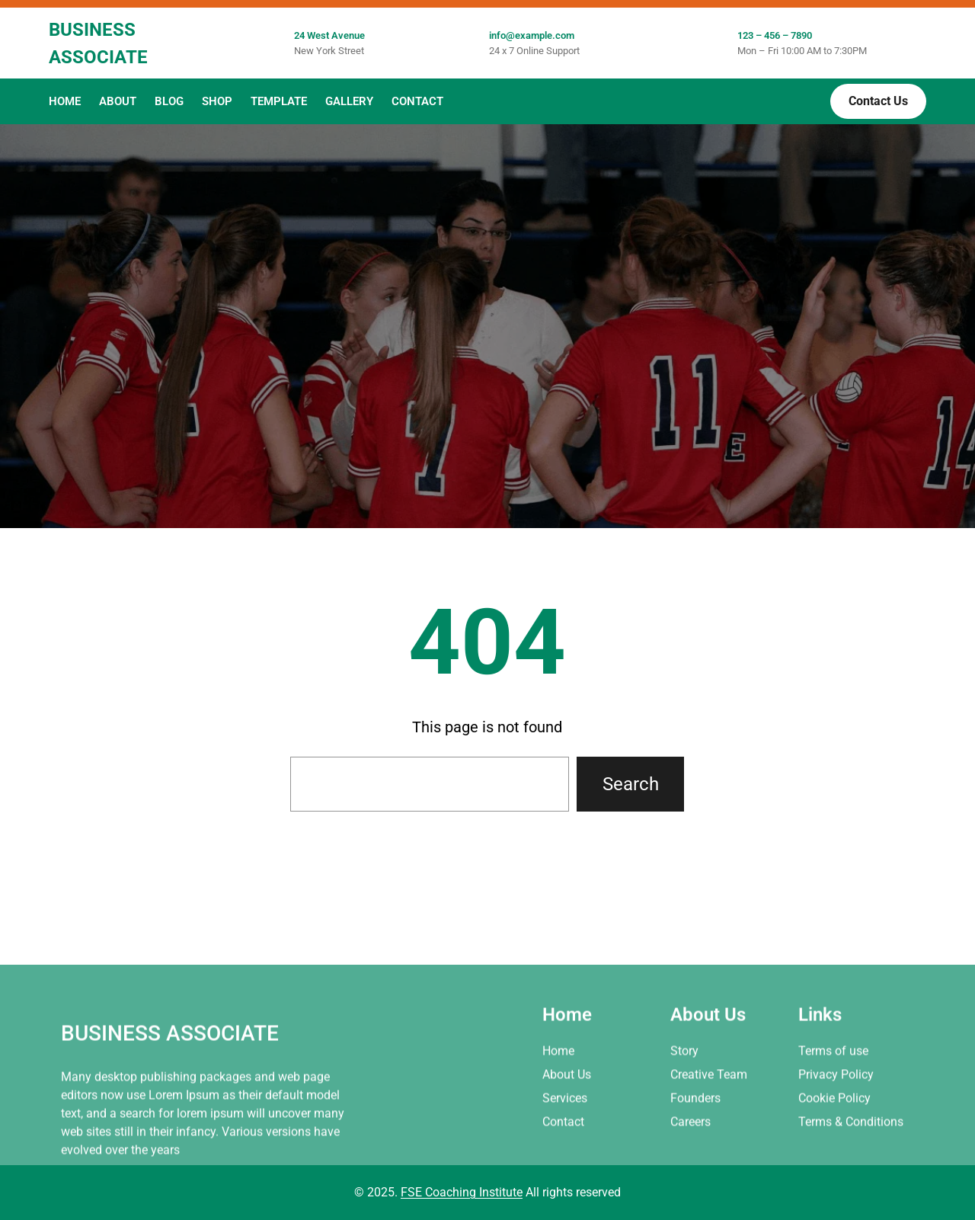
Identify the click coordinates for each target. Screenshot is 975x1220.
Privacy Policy (836, 1134)
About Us (566, 1134)
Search (631, 784)
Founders (695, 1158)
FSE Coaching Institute (462, 1192)
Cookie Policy (834, 1158)
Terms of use (833, 1110)
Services (564, 1158)
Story (684, 1110)
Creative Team (708, 1134)
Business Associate (170, 1093)
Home (558, 1110)
